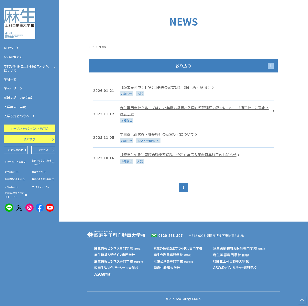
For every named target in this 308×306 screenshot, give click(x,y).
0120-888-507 (170, 235)
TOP (91, 47)
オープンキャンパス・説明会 (29, 128)
